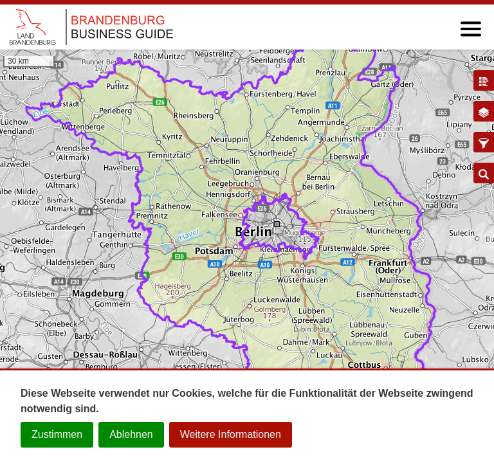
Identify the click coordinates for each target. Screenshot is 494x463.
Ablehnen (131, 434)
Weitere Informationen (230, 434)
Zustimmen (57, 434)
